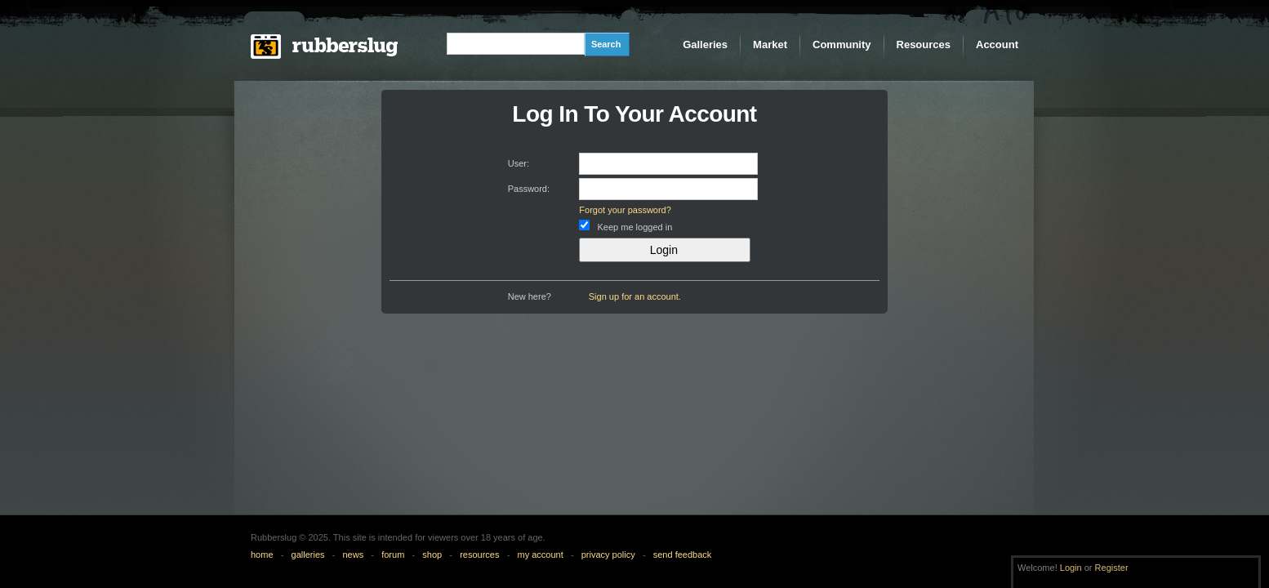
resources (479, 554)
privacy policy (608, 554)
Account (997, 44)
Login (1071, 567)
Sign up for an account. (635, 296)
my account (540, 554)
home (262, 554)
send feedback (682, 554)
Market (770, 44)
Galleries (705, 44)
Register (1112, 567)
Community (842, 44)
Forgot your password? (625, 210)
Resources (924, 44)
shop (432, 554)
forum (392, 554)
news (353, 554)
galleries (308, 554)
